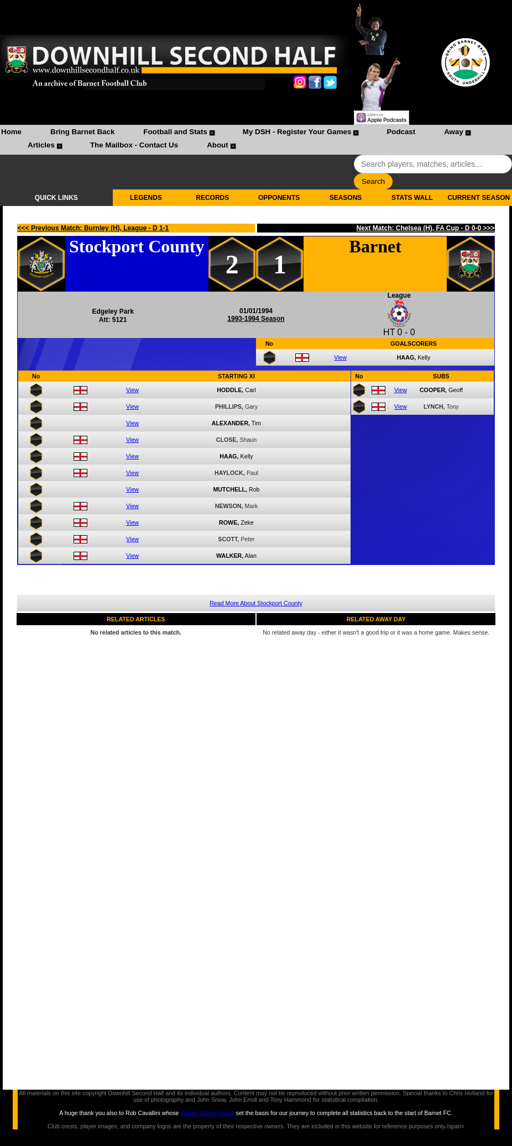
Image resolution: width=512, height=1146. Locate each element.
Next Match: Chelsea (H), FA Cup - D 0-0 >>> (425, 228)
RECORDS (212, 198)
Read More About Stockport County (256, 603)
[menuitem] (11, 133)
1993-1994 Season (255, 319)
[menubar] (256, 140)
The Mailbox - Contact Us (134, 145)
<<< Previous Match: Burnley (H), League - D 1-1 (93, 228)
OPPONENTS (279, 198)
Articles (41, 145)
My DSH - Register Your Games (297, 132)
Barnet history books (207, 1113)
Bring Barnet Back (82, 132)
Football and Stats (175, 132)
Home (11, 132)
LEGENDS (146, 198)
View (340, 357)
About (217, 145)
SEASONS (346, 198)
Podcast (400, 132)
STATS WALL (412, 198)
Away (453, 132)
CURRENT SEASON (478, 198)
